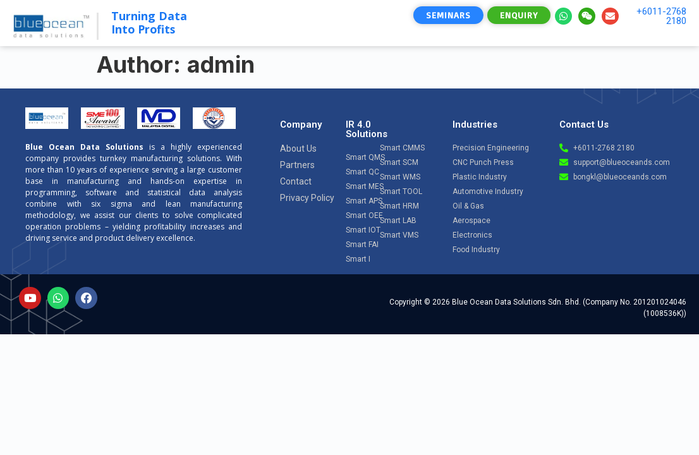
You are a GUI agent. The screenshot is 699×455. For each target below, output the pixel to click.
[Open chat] (655, 335)
